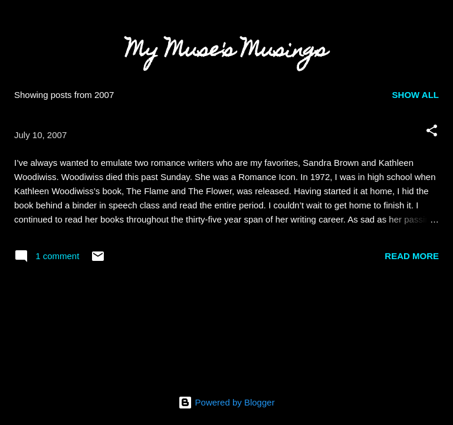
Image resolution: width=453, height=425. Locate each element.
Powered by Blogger (226, 402)
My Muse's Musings (226, 52)
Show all (415, 95)
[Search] (436, 24)
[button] (432, 132)
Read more (412, 256)
